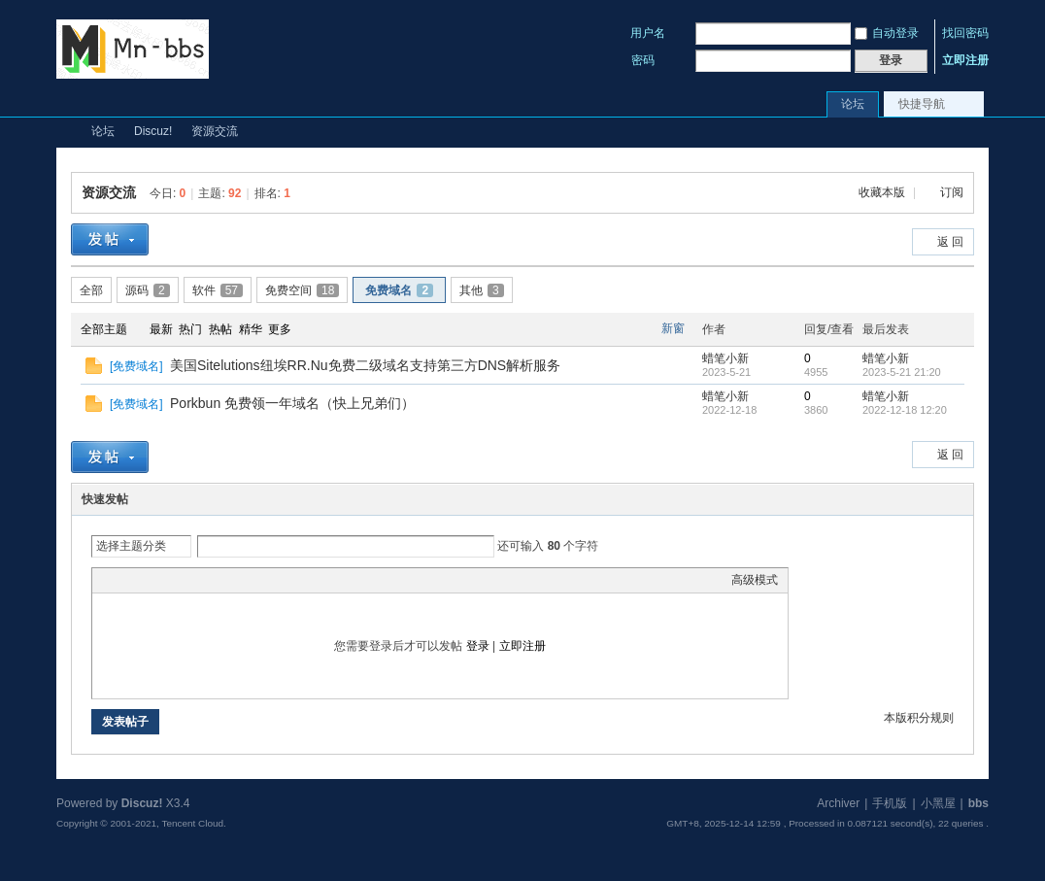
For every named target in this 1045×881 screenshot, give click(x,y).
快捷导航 (921, 104)
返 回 (950, 242)
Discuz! (153, 131)
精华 (250, 329)
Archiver (838, 803)
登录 (477, 646)
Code (223, 580)
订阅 (951, 192)
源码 (147, 290)
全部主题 (104, 329)
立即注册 (965, 60)
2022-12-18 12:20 (904, 410)
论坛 (852, 104)
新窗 (673, 328)
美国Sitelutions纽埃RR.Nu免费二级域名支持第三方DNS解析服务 (365, 365)
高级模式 (754, 580)
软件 (217, 290)
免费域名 (399, 290)
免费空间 (302, 290)
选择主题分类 (131, 546)
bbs (978, 803)
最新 (161, 329)
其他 (481, 290)
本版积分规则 (919, 718)
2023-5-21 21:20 (901, 372)
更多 (279, 329)
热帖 (220, 329)
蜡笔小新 (725, 358)
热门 (190, 329)
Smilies (247, 580)
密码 (643, 60)
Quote (199, 580)
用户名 (647, 33)
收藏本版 (883, 192)
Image (150, 580)
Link (175, 580)
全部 (91, 290)
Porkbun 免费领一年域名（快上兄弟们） (292, 403)
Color (126, 580)
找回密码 (965, 33)
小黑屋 (938, 803)
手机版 (889, 803)
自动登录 (887, 33)
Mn (64, 132)
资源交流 (214, 131)
